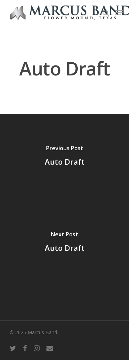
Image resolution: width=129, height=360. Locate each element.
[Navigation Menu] (119, 12)
